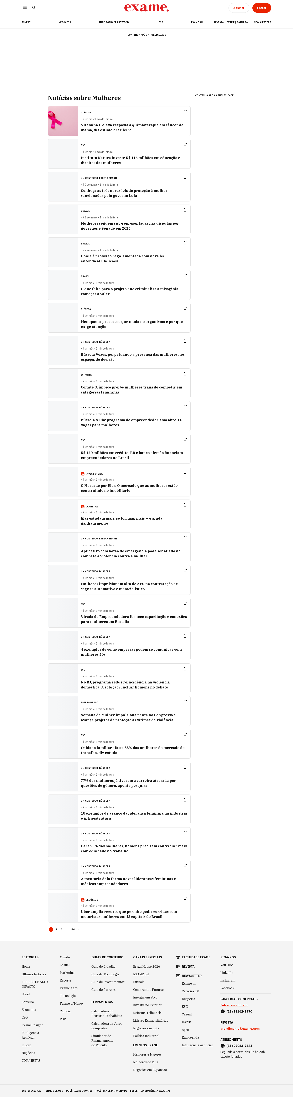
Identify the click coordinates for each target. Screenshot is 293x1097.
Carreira (28, 1002)
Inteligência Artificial (115, 22)
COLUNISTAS (31, 1060)
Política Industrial (146, 1036)
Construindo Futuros (148, 990)
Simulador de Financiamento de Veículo (102, 1040)
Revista (218, 22)
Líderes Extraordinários (150, 1020)
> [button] (78, 929)
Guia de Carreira (103, 990)
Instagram (227, 980)
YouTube (227, 965)
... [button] (67, 929)
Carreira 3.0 (190, 991)
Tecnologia (68, 996)
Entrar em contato (234, 1005)
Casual (65, 965)
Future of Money (72, 1003)
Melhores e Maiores (147, 1054)
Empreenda (190, 1037)
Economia (29, 1010)
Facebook (227, 988)
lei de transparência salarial (150, 1090)
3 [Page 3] (62, 929)
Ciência (65, 1011)
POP (63, 1019)
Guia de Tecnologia (105, 974)
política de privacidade (111, 1090)
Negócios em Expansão (150, 1070)
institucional (31, 1090)
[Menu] (25, 8)
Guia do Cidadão (103, 966)
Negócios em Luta (146, 1028)
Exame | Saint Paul (239, 22)
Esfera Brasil (108, 178)
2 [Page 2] (56, 929)
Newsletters (262, 22)
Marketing (67, 973)
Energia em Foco (145, 997)
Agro (185, 1030)
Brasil (26, 994)
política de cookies (79, 1090)
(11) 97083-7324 (239, 1046)
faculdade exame (196, 957)
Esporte (65, 980)
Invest (26, 1045)
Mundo (65, 957)
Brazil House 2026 (146, 966)
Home (26, 966)
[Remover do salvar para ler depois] (185, 112)
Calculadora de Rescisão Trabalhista (106, 1013)
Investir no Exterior (147, 1005)
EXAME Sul (197, 22)
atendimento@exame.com (240, 1028)
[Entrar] (261, 8)
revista (188, 966)
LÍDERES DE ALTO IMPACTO (35, 984)
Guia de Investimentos (108, 982)
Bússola (104, 341)
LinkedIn (226, 973)
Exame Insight (32, 1025)
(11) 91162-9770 (239, 1011)
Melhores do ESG (145, 1062)
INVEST (26, 22)
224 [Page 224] (72, 929)
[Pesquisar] (34, 8)
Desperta (188, 999)
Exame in (189, 983)
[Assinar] (239, 8)
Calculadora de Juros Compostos (106, 1026)
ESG (161, 22)
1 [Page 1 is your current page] (51, 929)
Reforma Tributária (147, 1013)
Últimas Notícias (34, 974)
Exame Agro (69, 988)
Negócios (65, 22)
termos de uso (53, 1090)
